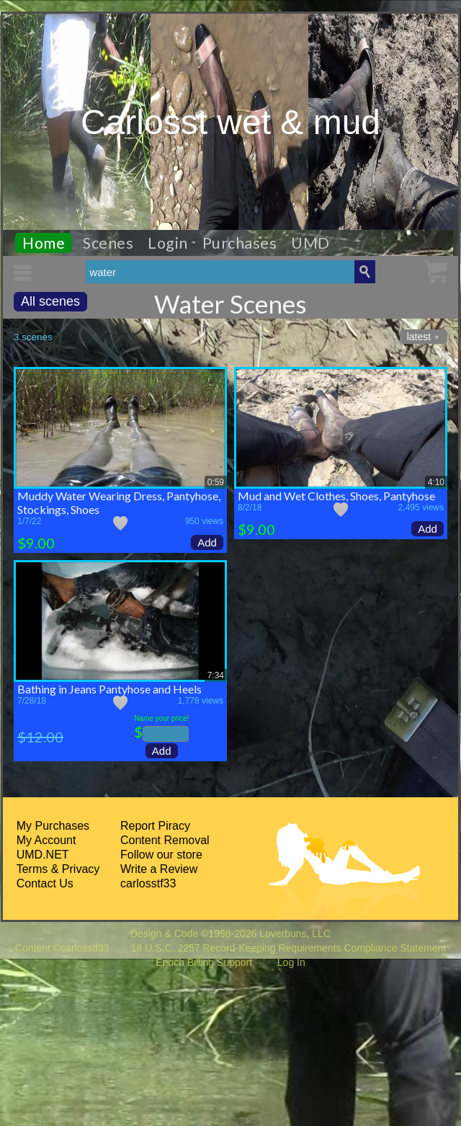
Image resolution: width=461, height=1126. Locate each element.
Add (207, 542)
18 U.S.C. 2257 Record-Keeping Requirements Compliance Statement (288, 948)
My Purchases (53, 826)
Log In (291, 962)
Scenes (108, 243)
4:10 (436, 482)
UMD (310, 243)
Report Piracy (155, 826)
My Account (46, 840)
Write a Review (158, 869)
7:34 (215, 675)
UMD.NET (43, 854)
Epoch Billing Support (204, 962)
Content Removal (165, 840)
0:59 (215, 482)
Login (168, 243)
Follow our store (161, 854)
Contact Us (45, 883)
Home (43, 243)
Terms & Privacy (58, 869)
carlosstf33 (148, 883)
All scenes (50, 301)
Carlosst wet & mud (230, 122)
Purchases (239, 243)
